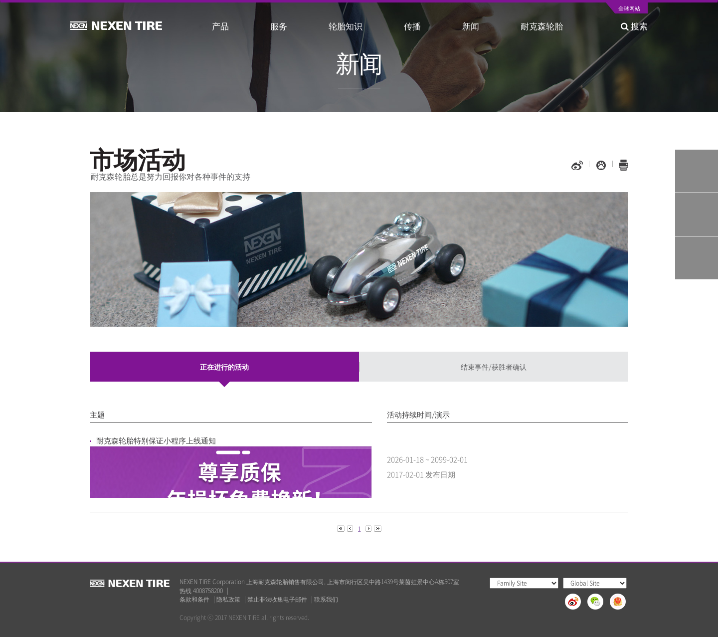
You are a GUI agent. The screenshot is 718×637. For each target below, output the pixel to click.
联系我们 (326, 599)
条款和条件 (194, 599)
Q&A (696, 214)
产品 (220, 25)
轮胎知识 (345, 25)
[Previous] (342, 528)
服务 (278, 25)
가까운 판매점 (696, 257)
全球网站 (629, 8)
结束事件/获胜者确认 (494, 367)
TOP (696, 301)
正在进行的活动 (224, 367)
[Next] (369, 528)
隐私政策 (228, 599)
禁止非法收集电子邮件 (277, 599)
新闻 (470, 25)
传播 (412, 25)
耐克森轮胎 (542, 25)
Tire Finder (696, 171)
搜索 (634, 25)
